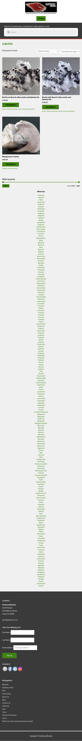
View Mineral (11, 105)
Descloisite (41, 331)
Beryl (41, 247)
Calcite (9, 169)
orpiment (41, 455)
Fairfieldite (41, 356)
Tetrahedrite (41, 541)
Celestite (41, 272)
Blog (4, 700)
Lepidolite (41, 403)
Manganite (41, 421)
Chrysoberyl (41, 288)
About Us (5, 697)
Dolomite (41, 338)
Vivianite (41, 561)
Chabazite (41, 277)
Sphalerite (32, 109)
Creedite (41, 315)
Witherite (41, 570)
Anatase (41, 207)
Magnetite (41, 417)
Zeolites (41, 579)
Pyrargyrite (41, 478)
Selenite (41, 507)
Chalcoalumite (41, 279)
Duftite (41, 340)
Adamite (41, 198)
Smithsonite (41, 518)
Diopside (41, 333)
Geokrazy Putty (7, 688)
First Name (6, 633)
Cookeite (41, 306)
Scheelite (41, 505)
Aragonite (41, 225)
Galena (41, 365)
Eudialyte (41, 353)
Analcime (41, 204)
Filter (5, 186)
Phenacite (41, 466)
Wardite (41, 563)
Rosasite (41, 500)
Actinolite (41, 195)
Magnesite (41, 414)
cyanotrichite (41, 324)
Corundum (41, 310)
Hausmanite (41, 376)
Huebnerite (41, 385)
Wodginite (41, 572)
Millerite (41, 432)
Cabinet (8, 109)
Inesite (41, 389)
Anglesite (41, 213)
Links (4, 712)
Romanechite (41, 498)
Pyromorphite (41, 482)
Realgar (41, 491)
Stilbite (41, 532)
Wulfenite (41, 577)
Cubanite (41, 320)
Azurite (41, 236)
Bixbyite (41, 252)
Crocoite (41, 317)
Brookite (41, 261)
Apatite (41, 220)
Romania (25, 109)
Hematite (41, 380)
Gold (41, 371)
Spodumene (41, 525)
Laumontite (41, 399)
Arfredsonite (41, 227)
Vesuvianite (41, 559)
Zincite (41, 581)
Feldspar (41, 358)
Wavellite (41, 566)
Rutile (41, 502)
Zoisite (41, 586)
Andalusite (41, 209)
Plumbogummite (41, 471)
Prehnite (41, 473)
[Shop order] (48, 51)
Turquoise (41, 550)
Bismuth (41, 250)
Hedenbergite (41, 378)
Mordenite (40, 441)
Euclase (41, 351)
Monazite (41, 439)
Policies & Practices (9, 715)
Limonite (41, 408)
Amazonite (41, 202)
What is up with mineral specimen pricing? (17, 721)
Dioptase (41, 335)
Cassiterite (41, 268)
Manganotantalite (41, 423)
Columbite (41, 304)
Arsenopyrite (41, 229)
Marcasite (15, 109)
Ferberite (41, 360)
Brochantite (41, 259)
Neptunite (41, 448)
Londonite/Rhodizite (41, 412)
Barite (4, 109)
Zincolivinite (41, 584)
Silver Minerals (41, 516)
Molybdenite (41, 437)
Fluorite (41, 362)
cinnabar (41, 295)
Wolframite (41, 575)
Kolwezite (41, 394)
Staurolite (41, 527)
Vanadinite (41, 554)
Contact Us (6, 703)
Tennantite (41, 538)
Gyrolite (41, 374)
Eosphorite (41, 344)
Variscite (41, 556)
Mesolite (41, 428)
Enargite (41, 342)
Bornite (41, 254)
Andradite (41, 211)
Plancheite (41, 468)
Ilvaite (41, 387)
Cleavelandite (41, 297)
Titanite (41, 543)
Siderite (41, 511)
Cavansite (41, 270)
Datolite (41, 329)
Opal (41, 453)
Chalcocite (41, 281)
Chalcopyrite (41, 283)
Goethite (41, 369)
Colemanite (41, 301)
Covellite (41, 313)
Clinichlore (41, 299)
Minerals (5, 685)
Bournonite (41, 256)
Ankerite (41, 218)
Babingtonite (41, 238)
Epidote (41, 347)
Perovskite (41, 462)
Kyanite (41, 396)
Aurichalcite (41, 231)
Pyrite (41, 480)
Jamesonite (41, 392)
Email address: (7, 648)
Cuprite (41, 322)
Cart (3, 709)
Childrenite (41, 286)
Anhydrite (41, 216)
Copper (41, 308)
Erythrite (41, 349)
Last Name (6, 640)
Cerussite (41, 274)
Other (41, 457)
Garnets (41, 367)
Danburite (41, 326)
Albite (41, 200)
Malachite (41, 419)
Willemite (41, 568)
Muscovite (41, 446)
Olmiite (41, 450)
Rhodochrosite (41, 493)
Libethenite (41, 405)
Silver (41, 514)
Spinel (41, 523)
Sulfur (41, 536)
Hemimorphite (41, 383)
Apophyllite (41, 222)
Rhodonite (40, 496)
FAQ (3, 691)
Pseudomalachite (41, 475)
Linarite (41, 410)
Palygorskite (41, 459)
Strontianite (41, 534)
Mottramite (41, 444)
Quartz (20, 109)
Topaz (41, 545)
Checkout (5, 706)
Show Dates (6, 694)
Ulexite (41, 552)
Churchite (41, 292)
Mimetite (41, 435)
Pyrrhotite (41, 484)
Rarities (41, 489)
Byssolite (41, 263)
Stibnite (41, 529)
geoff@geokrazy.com (10, 620)
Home (4, 718)
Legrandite (41, 401)
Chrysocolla (41, 290)
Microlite (41, 430)
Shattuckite (41, 509)
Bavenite (41, 243)
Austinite (41, 234)
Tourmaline (41, 547)
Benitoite (41, 245)
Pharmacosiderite (41, 464)
